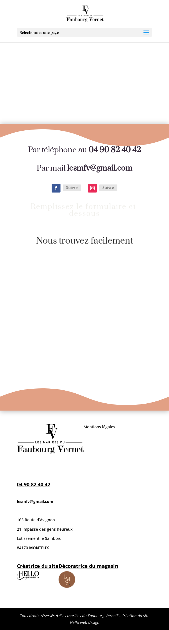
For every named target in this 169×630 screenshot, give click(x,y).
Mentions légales (99, 426)
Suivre (72, 187)
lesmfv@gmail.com (35, 501)
